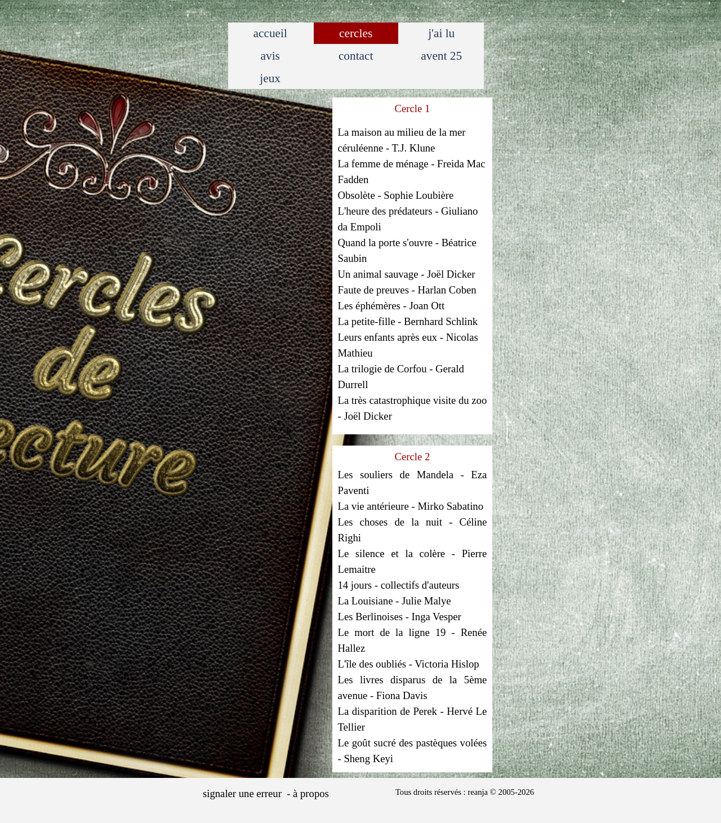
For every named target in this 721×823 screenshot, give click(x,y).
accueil (270, 33)
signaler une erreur (242, 793)
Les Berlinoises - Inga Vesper (399, 616)
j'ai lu (441, 33)
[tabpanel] (412, 263)
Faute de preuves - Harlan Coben (407, 290)
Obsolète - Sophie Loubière (396, 195)
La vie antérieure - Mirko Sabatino (411, 506)
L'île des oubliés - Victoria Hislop (408, 664)
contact (356, 56)
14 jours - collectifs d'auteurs (399, 585)
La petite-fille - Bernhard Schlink (408, 321)
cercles (355, 33)
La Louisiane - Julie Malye (394, 601)
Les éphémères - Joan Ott (391, 306)
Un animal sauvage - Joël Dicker (406, 274)
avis (270, 56)
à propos (311, 793)
